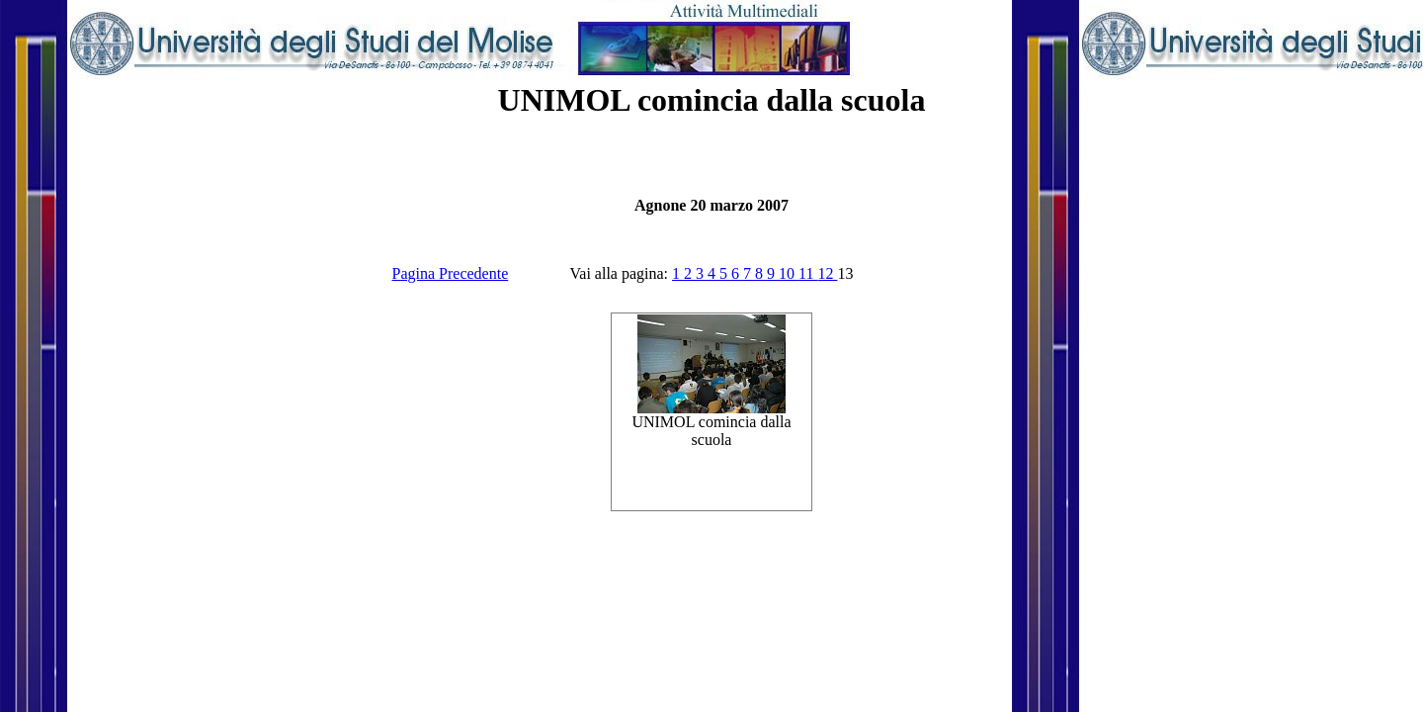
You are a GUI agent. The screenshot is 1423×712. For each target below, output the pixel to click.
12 (827, 273)
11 (807, 273)
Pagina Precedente (450, 273)
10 (788, 273)
